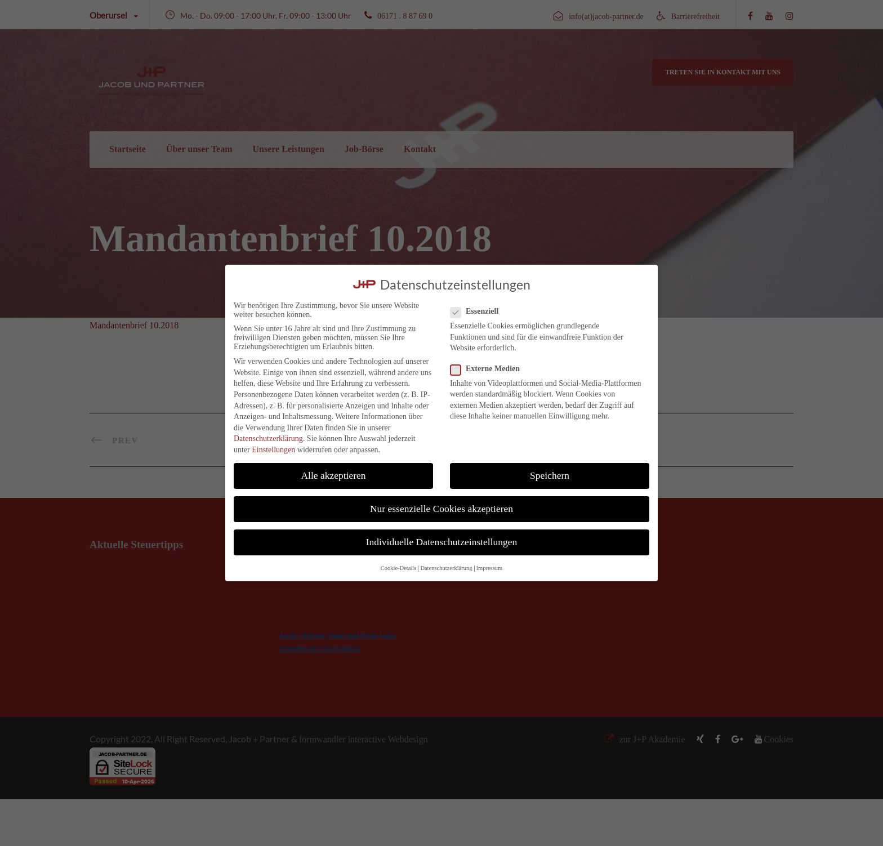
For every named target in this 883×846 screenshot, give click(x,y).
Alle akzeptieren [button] (333, 475)
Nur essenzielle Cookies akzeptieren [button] (441, 508)
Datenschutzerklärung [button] (446, 568)
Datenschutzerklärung (268, 438)
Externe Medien (489, 368)
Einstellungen (273, 450)
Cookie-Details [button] (399, 568)
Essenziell (479, 311)
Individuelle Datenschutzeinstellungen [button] (442, 541)
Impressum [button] (489, 568)
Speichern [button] (549, 475)
